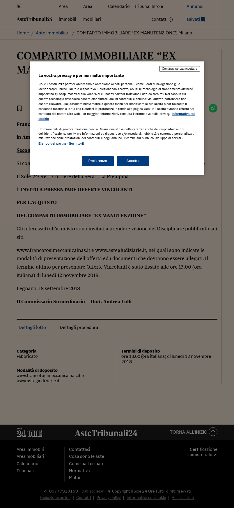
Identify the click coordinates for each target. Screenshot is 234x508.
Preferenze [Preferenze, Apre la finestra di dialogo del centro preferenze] (97, 160)
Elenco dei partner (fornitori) (61, 144)
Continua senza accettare (179, 69)
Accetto (133, 160)
